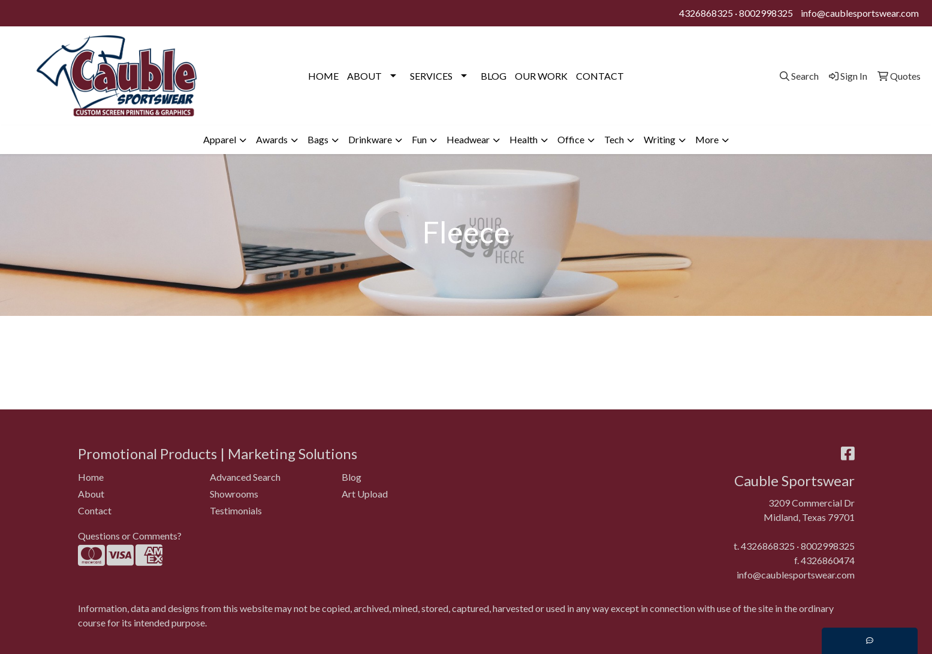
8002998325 (766, 13)
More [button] (707, 139)
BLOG (493, 76)
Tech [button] (614, 139)
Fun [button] (419, 139)
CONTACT (600, 76)
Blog (351, 477)
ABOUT (364, 76)
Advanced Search (245, 477)
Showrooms (234, 493)
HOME (323, 76)
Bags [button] (317, 139)
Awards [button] (272, 139)
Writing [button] (659, 139)
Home (91, 477)
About (91, 493)
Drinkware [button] (370, 139)
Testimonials (236, 510)
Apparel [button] (219, 139)
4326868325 (706, 13)
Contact (94, 510)
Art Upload (365, 493)
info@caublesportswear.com (860, 13)
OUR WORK (541, 76)
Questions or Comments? (130, 535)
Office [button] (570, 139)
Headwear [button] (468, 139)
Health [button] (523, 139)
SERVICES (431, 76)
